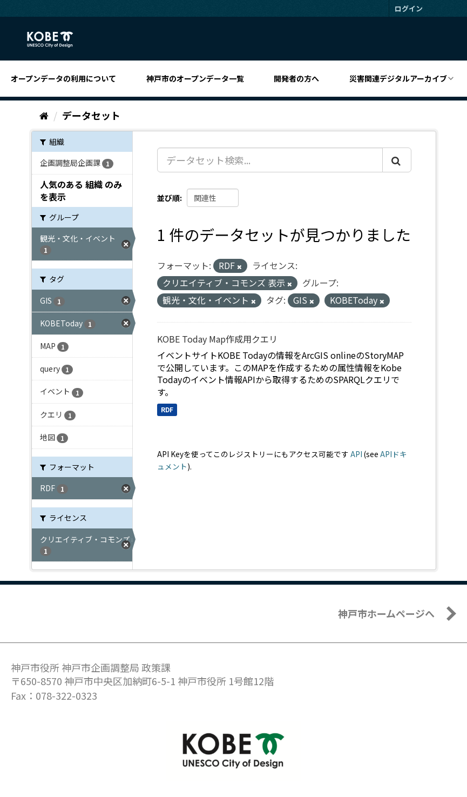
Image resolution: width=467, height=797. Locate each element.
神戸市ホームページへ (386, 613)
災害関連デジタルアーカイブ (398, 78)
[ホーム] (44, 115)
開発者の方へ (296, 78)
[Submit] (396, 160)
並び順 (168, 197)
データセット (91, 115)
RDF (167, 409)
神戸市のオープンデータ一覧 (195, 78)
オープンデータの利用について (63, 78)
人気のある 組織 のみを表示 (81, 190)
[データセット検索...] (270, 160)
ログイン (409, 8)
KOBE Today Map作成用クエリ (217, 338)
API (356, 453)
